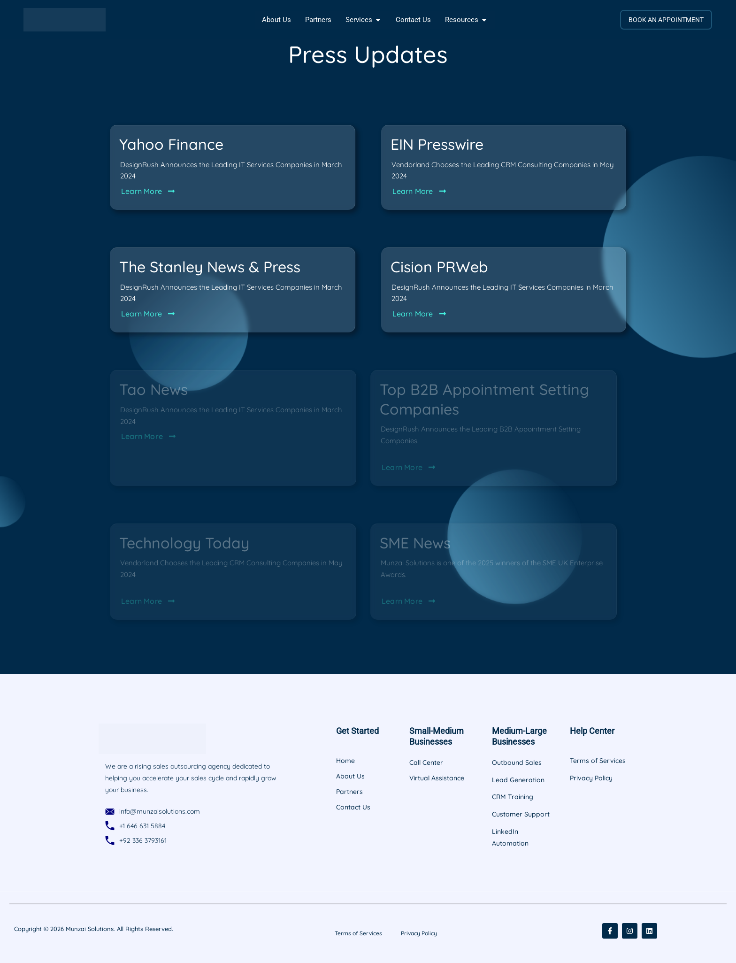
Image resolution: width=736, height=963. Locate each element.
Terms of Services (358, 933)
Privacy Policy (419, 933)
